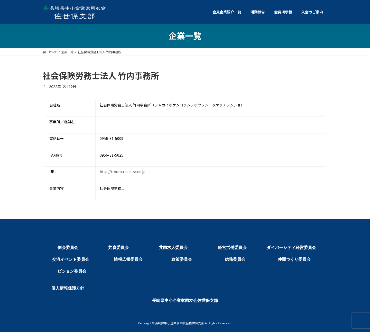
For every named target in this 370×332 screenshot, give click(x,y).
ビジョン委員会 (72, 271)
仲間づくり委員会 (294, 259)
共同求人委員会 (173, 247)
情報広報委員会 (128, 259)
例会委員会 (68, 247)
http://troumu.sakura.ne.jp (122, 171)
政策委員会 (181, 259)
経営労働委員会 (232, 247)
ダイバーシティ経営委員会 (291, 247)
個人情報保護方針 (67, 288)
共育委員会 (118, 247)
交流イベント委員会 (70, 259)
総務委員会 (235, 259)
